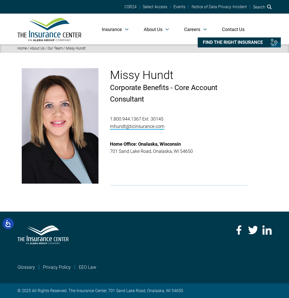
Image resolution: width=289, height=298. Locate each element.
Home (22, 48)
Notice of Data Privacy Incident (219, 7)
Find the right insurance (233, 42)
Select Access (155, 7)
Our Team (55, 48)
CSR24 (131, 7)
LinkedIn (267, 230)
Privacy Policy (57, 267)
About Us (153, 29)
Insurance (112, 29)
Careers (192, 29)
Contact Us (233, 29)
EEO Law (87, 267)
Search (262, 7)
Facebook (238, 230)
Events (179, 7)
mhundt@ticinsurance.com (137, 126)
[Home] (49, 29)
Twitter (252, 230)
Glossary (26, 267)
